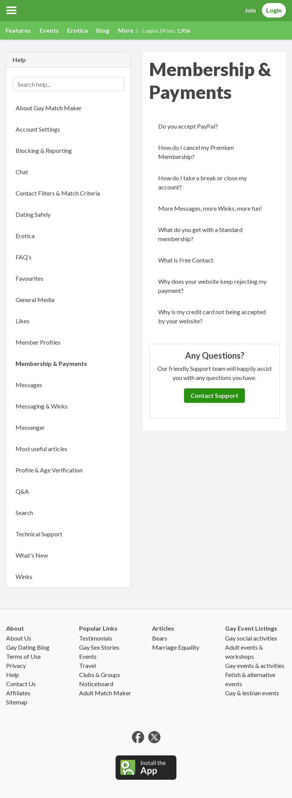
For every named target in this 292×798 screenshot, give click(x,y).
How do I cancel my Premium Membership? (196, 152)
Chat (22, 171)
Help (12, 674)
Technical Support (39, 533)
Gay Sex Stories (99, 647)
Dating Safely (33, 214)
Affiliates (18, 692)
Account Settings (38, 129)
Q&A (22, 491)
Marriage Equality (175, 647)
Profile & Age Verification (49, 470)
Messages (29, 384)
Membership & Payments (51, 363)
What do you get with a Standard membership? (200, 234)
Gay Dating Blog (27, 647)
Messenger (30, 427)
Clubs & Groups (99, 674)
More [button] (128, 30)
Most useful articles (41, 448)
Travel (87, 665)
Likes (22, 320)
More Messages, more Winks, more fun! (210, 208)
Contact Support (214, 395)
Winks (24, 576)
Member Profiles (38, 342)
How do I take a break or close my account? (202, 182)
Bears (159, 638)
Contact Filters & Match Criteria (58, 193)
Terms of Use (23, 656)
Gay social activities (251, 638)
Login (274, 10)
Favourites (29, 278)
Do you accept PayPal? (188, 126)
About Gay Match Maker (49, 107)
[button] (11, 10)
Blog (102, 30)
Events (49, 30)
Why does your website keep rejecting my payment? (212, 286)
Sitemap (16, 702)
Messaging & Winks (42, 406)
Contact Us (21, 683)
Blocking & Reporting (44, 150)
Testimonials (95, 638)
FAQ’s (24, 257)
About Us (18, 638)
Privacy (16, 665)
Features (18, 30)
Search (24, 512)
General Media (35, 299)
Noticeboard (96, 683)
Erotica (77, 30)
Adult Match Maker (105, 692)
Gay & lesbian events (252, 692)
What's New (32, 555)
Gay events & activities (254, 665)
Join (250, 10)
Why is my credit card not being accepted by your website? (212, 316)
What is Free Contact (185, 260)
